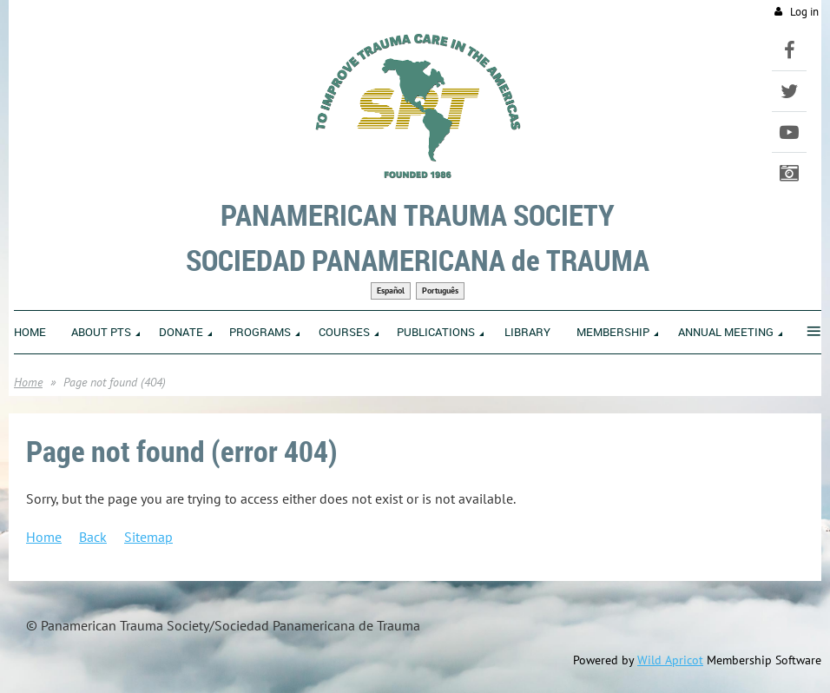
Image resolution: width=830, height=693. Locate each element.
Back (93, 536)
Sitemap (148, 536)
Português (440, 290)
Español (391, 290)
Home (28, 382)
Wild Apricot (670, 660)
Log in (804, 11)
